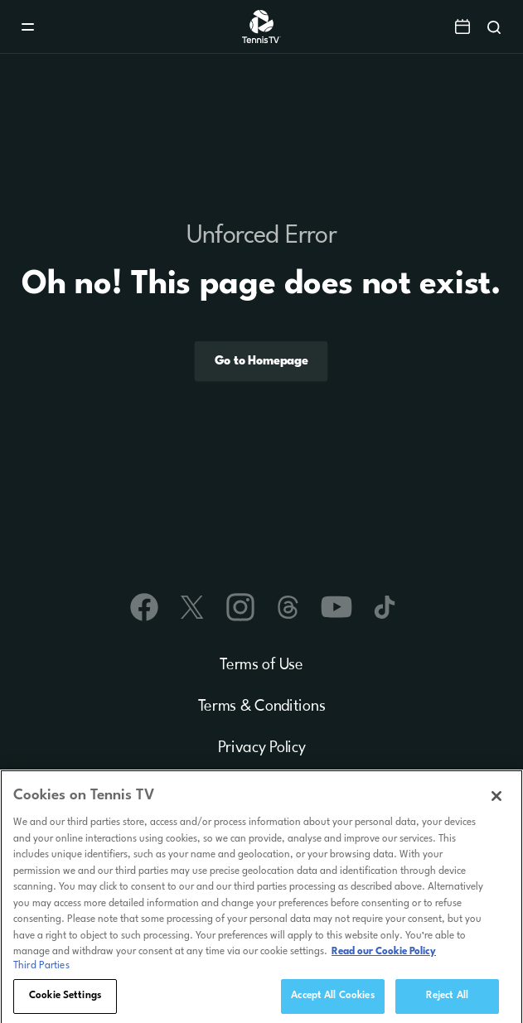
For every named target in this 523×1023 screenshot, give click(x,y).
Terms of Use (261, 665)
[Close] (496, 799)
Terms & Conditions (262, 706)
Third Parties (41, 969)
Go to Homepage (261, 361)
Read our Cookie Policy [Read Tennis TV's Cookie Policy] (384, 955)
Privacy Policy (262, 748)
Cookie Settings (65, 999)
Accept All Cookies (332, 999)
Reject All (447, 999)
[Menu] (27, 27)
